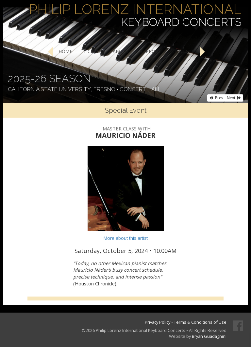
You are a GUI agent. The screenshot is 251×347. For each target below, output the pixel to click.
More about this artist (126, 238)
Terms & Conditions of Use (200, 322)
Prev (216, 98)
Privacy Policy (157, 322)
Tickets (92, 51)
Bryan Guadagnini (209, 336)
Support (150, 51)
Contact (183, 51)
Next (234, 98)
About (121, 51)
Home (65, 51)
